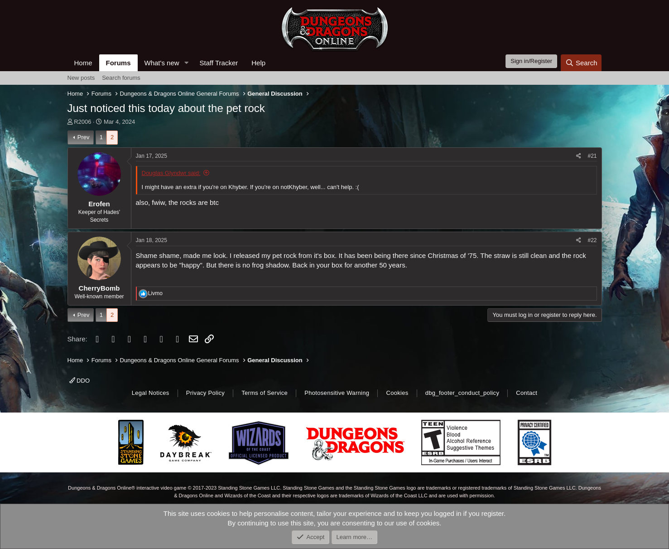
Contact (526, 392)
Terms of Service (264, 392)
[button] (186, 62)
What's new (161, 63)
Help (258, 63)
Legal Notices (150, 392)
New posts (81, 77)
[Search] (581, 62)
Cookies (397, 392)
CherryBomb (99, 288)
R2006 (82, 121)
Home (83, 63)
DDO (79, 380)
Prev (83, 137)
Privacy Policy (205, 392)
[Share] (578, 156)
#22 (592, 240)
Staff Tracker (218, 63)
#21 (592, 156)
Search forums (121, 77)
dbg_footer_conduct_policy (462, 392)
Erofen (99, 204)
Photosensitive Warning (336, 392)
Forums (118, 63)
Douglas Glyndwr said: (171, 173)
